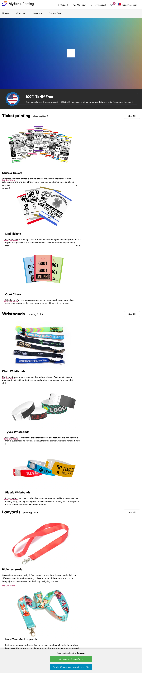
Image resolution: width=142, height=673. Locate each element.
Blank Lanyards (77, 646)
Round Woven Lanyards (76, 642)
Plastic (51, 637)
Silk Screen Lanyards (79, 637)
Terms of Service (9, 637)
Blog (4, 629)
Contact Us (71, 589)
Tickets (5, 13)
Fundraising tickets (33, 637)
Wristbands (21, 13)
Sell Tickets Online (33, 641)
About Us (6, 633)
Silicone (51, 644)
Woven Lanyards (77, 629)
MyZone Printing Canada (9, 645)
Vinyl (50, 641)
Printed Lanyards (77, 633)
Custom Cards (56, 13)
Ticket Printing (31, 629)
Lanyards (37, 13)
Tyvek (50, 633)
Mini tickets (30, 633)
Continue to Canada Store (71, 659)
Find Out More (9, 179)
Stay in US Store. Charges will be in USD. (71, 667)
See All (131, 115)
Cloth (50, 629)
